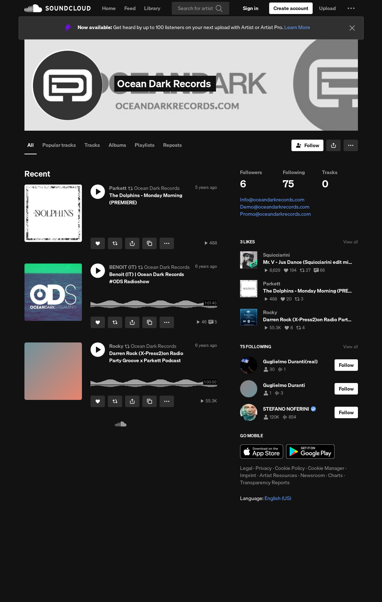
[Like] (98, 243)
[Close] (352, 28)
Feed (129, 8)
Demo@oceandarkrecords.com (274, 207)
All (30, 145)
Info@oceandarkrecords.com (272, 200)
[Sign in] (251, 8)
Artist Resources (278, 475)
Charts (335, 475)
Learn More (297, 27)
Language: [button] (265, 498)
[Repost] (115, 243)
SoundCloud (57, 8)
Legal (246, 468)
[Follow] (307, 145)
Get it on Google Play (310, 451)
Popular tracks (59, 145)
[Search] (200, 8)
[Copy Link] (149, 243)
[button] (351, 8)
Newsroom (312, 475)
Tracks (92, 145)
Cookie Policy (290, 468)
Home (109, 8)
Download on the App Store (261, 451)
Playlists (145, 145)
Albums (117, 145)
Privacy (264, 468)
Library (152, 8)
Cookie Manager (326, 468)
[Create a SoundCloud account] (291, 8)
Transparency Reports (265, 482)
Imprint (248, 475)
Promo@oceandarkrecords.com (275, 214)
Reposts (172, 145)
